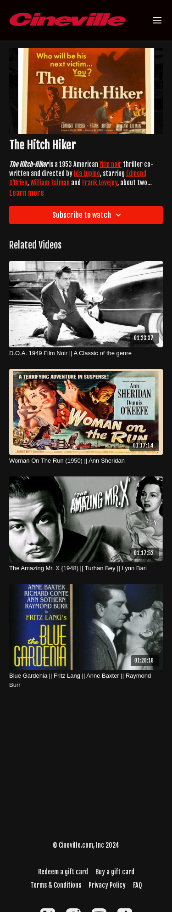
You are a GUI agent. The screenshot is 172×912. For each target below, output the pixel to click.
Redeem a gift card (63, 872)
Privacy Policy (107, 885)
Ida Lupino (87, 173)
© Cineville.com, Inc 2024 (86, 845)
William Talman (50, 183)
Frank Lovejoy (99, 183)
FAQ (137, 885)
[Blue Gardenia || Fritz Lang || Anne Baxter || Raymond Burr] (86, 680)
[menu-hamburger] (157, 20)
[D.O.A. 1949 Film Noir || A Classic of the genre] (86, 353)
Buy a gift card (114, 872)
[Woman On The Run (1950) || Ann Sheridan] (86, 460)
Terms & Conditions (55, 885)
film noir (111, 164)
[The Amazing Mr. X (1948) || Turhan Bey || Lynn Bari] (86, 568)
